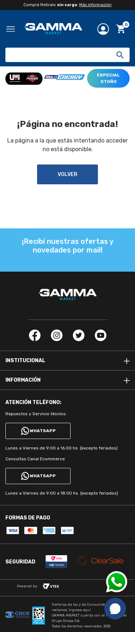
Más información (95, 5)
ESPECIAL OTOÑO (108, 78)
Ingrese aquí (80, 610)
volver (67, 174)
